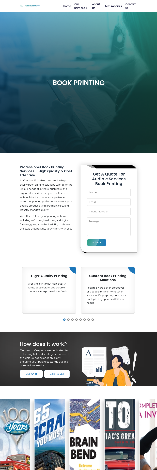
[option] (49, 290)
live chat (31, 373)
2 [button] (68, 319)
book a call (57, 373)
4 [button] (76, 319)
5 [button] (80, 319)
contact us (130, 6)
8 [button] (92, 319)
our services (80, 6)
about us (96, 6)
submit (96, 242)
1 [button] (64, 319)
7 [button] (88, 319)
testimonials (113, 6)
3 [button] (72, 319)
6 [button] (84, 319)
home (67, 6)
